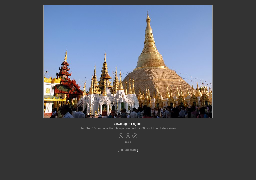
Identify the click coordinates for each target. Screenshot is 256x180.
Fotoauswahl (128, 150)
